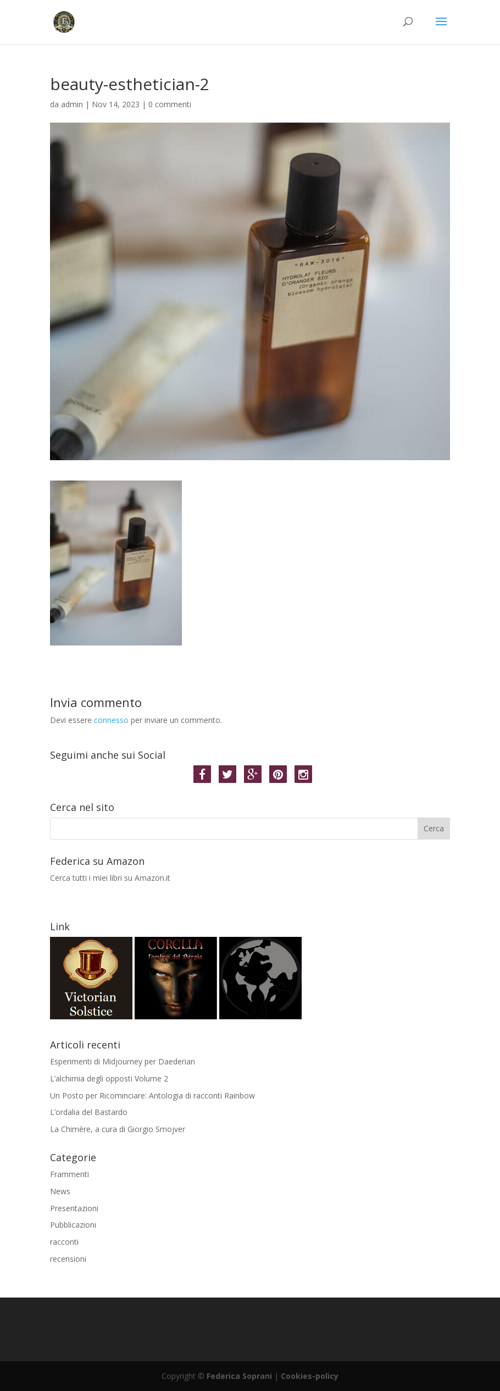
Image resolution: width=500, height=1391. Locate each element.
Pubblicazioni (73, 1224)
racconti (64, 1242)
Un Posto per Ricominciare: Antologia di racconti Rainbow (152, 1095)
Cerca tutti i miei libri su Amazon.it (250, 889)
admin (72, 104)
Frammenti (69, 1174)
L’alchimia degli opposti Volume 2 (109, 1078)
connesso (111, 720)
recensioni (68, 1259)
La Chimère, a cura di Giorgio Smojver (117, 1129)
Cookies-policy (309, 1376)
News (60, 1191)
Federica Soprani (239, 1376)
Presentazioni (74, 1208)
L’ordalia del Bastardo (88, 1112)
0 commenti (169, 104)
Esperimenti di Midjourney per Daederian (122, 1061)
